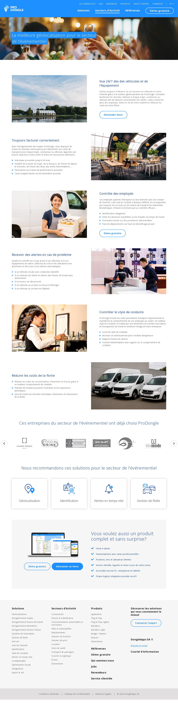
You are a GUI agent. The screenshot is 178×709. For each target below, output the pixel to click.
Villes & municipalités (61, 638)
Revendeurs (111, 4)
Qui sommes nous (87, 4)
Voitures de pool (59, 649)
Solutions (83, 10)
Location (55, 653)
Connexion (157, 4)
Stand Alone (96, 651)
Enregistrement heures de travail (27, 631)
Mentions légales (103, 703)
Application (96, 623)
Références (132, 10)
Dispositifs (125, 4)
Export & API (18, 682)
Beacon (94, 647)
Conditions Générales (49, 703)
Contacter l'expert (146, 632)
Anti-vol (15, 651)
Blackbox (95, 635)
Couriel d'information (145, 661)
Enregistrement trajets (22, 627)
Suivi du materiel (20, 654)
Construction (57, 623)
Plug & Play (96, 627)
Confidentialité (19, 670)
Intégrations (17, 678)
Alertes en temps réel (22, 666)
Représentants (58, 642)
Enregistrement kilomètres (24, 635)
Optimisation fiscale (21, 674)
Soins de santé (58, 657)
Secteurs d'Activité (107, 10)
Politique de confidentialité (77, 703)
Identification (18, 658)
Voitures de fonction (61, 646)
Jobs (101, 4)
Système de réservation (23, 643)
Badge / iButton (98, 643)
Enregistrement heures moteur (26, 639)
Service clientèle (141, 4)
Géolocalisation (19, 623)
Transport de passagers (62, 661)
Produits (96, 618)
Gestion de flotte (20, 647)
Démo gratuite (159, 10)
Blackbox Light (98, 639)
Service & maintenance (62, 627)
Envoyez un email (139, 655)
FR (172, 4)
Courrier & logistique (61, 665)
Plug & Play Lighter (100, 631)
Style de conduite (20, 662)
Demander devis (113, 114)
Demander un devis (67, 575)
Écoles (54, 669)
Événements (57, 673)
